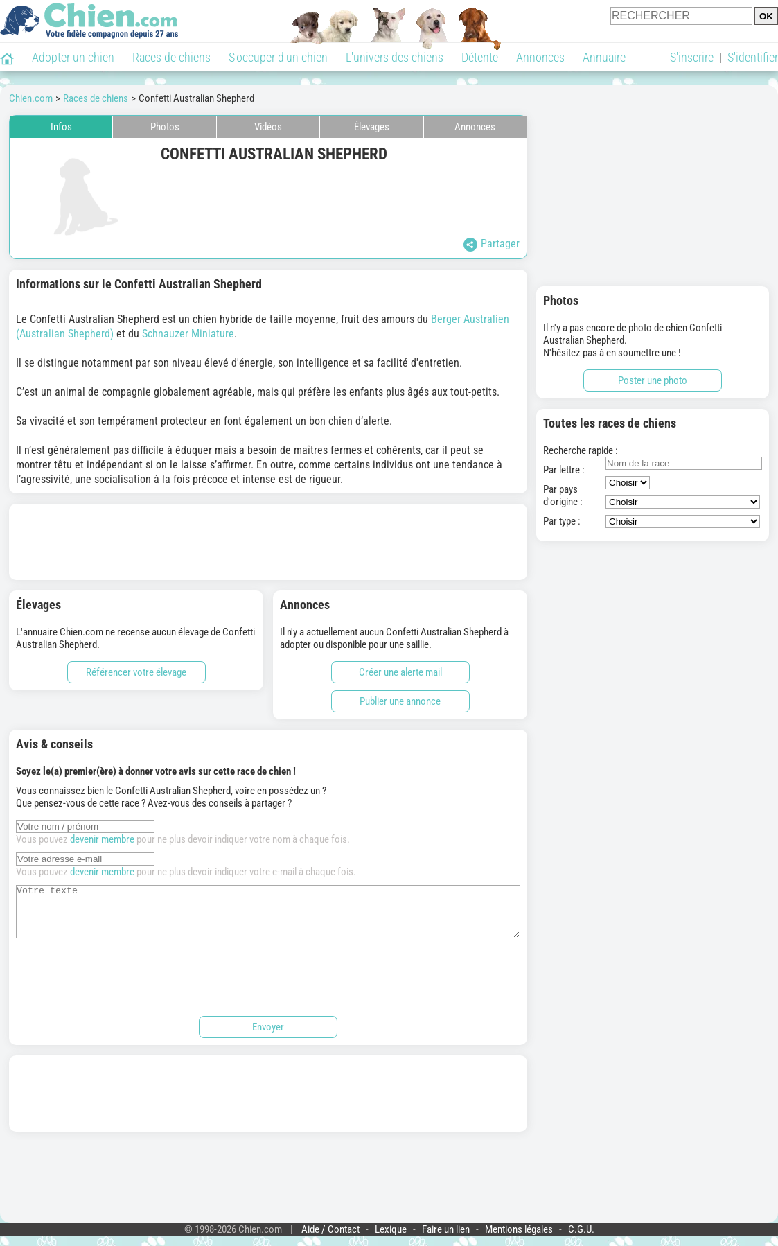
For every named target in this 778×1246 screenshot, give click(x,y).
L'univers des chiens (394, 57)
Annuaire (604, 57)
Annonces (540, 57)
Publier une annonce (400, 701)
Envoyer (268, 1037)
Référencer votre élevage (136, 672)
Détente (479, 57)
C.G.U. (581, 1240)
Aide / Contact (330, 1240)
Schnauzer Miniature (188, 333)
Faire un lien (446, 1240)
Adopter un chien (73, 57)
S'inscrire (692, 57)
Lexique (391, 1240)
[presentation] (121, 985)
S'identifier (752, 57)
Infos (61, 127)
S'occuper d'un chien (278, 57)
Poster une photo (652, 380)
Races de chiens (171, 57)
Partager (491, 244)
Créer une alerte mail (400, 672)
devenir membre (102, 839)
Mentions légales (519, 1240)
